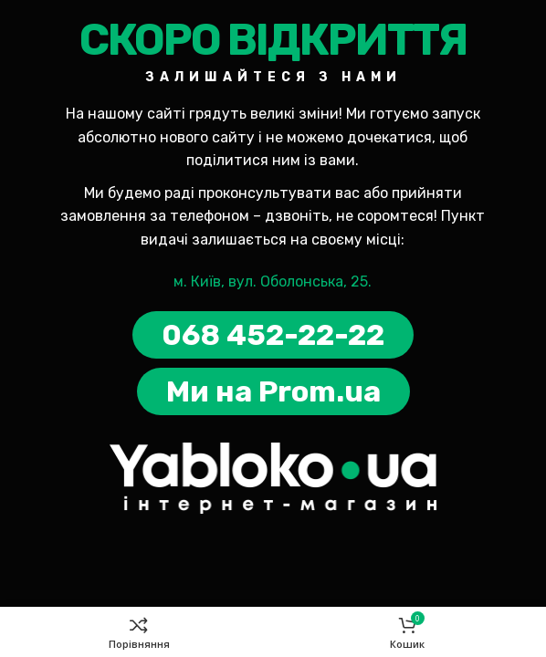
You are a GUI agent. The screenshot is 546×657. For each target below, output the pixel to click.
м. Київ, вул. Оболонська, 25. (272, 281)
